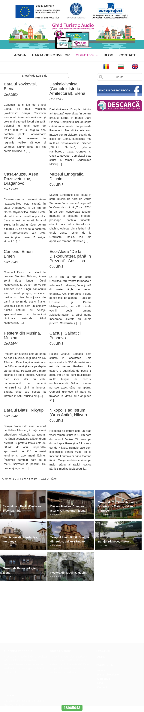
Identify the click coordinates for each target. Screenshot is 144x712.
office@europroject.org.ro (18, 656)
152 (43, 478)
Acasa (20, 55)
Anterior (7, 478)
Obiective (85, 55)
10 (35, 478)
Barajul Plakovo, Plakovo (114, 541)
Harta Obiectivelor (51, 55)
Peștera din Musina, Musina (68, 572)
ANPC (101, 596)
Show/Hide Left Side (34, 75)
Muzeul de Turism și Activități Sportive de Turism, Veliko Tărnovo (117, 506)
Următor (52, 478)
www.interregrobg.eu (72, 700)
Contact (127, 55)
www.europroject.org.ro (17, 660)
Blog (108, 55)
